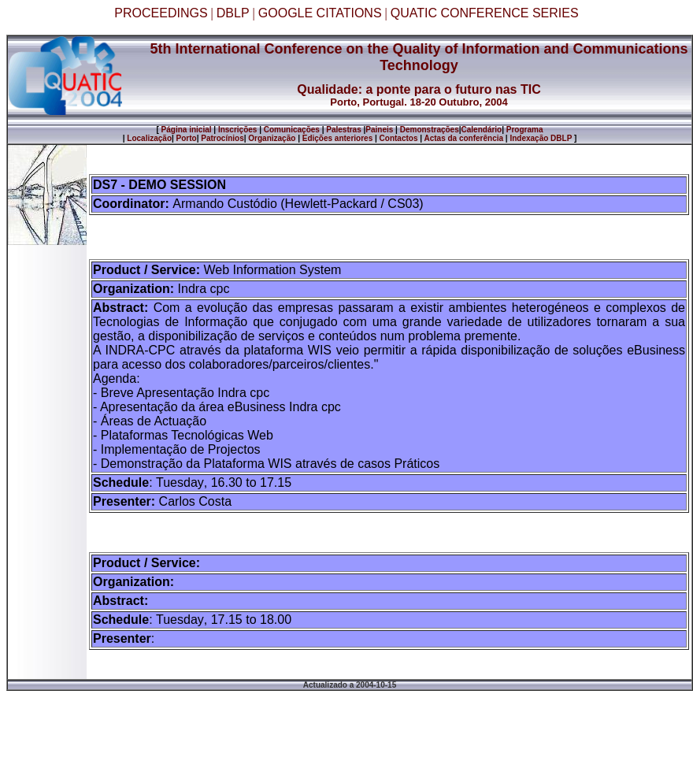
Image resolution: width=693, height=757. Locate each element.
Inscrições (237, 129)
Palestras (343, 129)
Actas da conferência (463, 138)
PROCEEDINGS (160, 13)
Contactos (399, 138)
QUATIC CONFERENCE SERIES (485, 13)
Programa (524, 129)
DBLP (233, 13)
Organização (271, 138)
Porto (186, 138)
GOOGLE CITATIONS (320, 13)
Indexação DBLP (541, 138)
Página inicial (185, 129)
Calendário (481, 129)
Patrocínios (221, 138)
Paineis (379, 129)
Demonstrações (429, 129)
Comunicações (292, 129)
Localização (149, 138)
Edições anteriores (337, 138)
